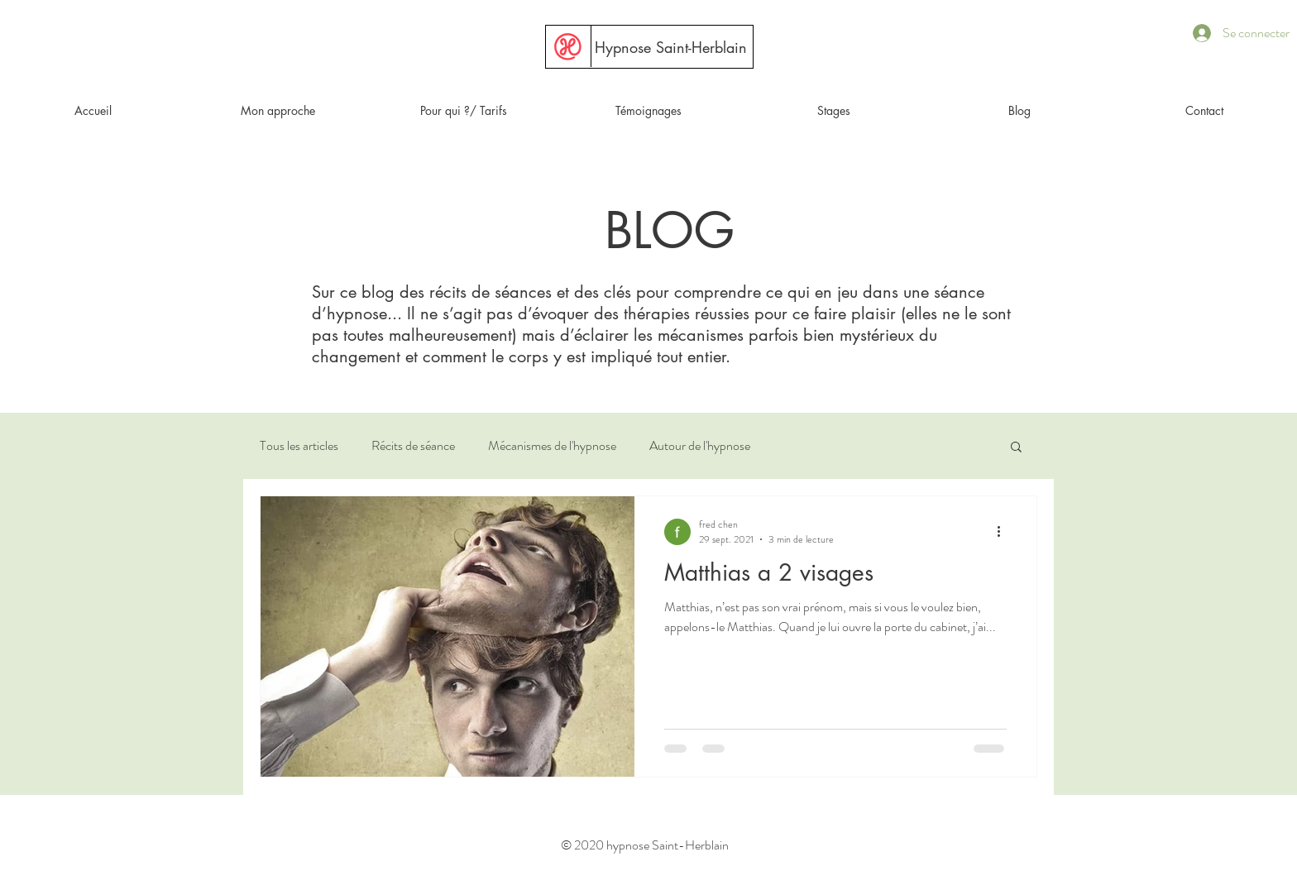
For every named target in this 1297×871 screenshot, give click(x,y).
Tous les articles (299, 446)
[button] (833, 110)
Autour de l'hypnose (699, 446)
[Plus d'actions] (1004, 532)
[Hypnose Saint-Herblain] (670, 48)
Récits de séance (413, 446)
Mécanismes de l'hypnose (552, 446)
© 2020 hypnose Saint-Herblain (645, 844)
